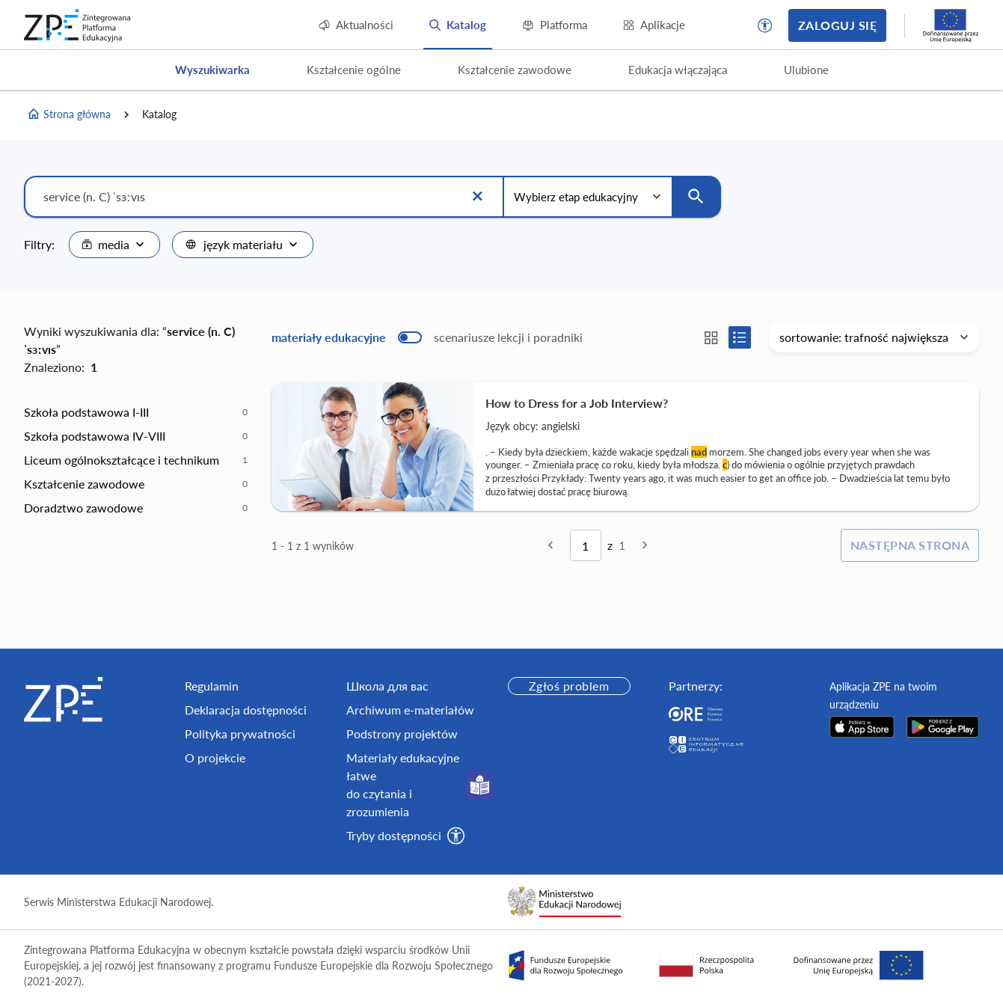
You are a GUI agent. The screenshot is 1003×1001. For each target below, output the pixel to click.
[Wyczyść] (477, 196)
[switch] (427, 337)
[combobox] (114, 244)
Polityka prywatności (240, 733)
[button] (765, 25)
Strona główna (69, 114)
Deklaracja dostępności (246, 709)
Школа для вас (387, 686)
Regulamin (212, 686)
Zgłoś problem (569, 686)
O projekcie (215, 757)
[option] (136, 412)
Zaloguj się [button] (837, 25)
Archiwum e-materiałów (410, 709)
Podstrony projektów (402, 733)
